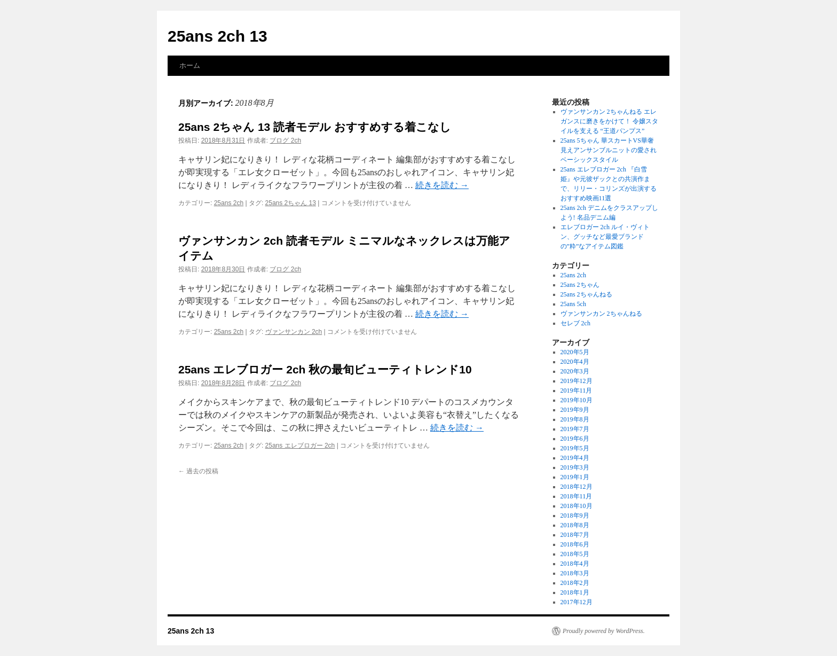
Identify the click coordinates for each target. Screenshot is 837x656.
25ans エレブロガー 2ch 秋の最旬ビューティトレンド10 (325, 369)
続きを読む (442, 185)
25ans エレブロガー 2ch (300, 445)
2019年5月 (574, 448)
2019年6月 (574, 438)
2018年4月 (574, 563)
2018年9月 (574, 515)
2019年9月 (574, 409)
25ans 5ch (573, 304)
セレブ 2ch (575, 323)
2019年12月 (576, 381)
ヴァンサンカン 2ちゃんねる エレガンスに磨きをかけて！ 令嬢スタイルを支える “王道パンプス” (609, 121)
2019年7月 (574, 429)
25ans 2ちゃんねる (586, 294)
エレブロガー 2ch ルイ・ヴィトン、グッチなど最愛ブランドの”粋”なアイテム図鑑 (605, 236)
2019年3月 (574, 467)
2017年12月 (576, 602)
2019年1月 (574, 477)
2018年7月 (574, 534)
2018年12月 (576, 486)
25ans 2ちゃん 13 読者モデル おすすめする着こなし (314, 127)
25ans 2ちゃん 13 (290, 203)
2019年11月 (576, 390)
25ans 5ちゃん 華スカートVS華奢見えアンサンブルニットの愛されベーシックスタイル (608, 150)
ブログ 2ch (285, 140)
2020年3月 (574, 371)
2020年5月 (574, 352)
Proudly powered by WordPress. (604, 631)
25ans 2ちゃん (579, 284)
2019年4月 (574, 458)
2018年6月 (574, 544)
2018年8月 (574, 525)
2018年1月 (574, 592)
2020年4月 (574, 361)
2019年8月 (574, 419)
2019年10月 (576, 400)
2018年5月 (574, 554)
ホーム (189, 65)
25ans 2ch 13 (217, 36)
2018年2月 (574, 583)
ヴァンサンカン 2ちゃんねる (601, 313)
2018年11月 (576, 496)
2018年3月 (574, 573)
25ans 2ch (228, 203)
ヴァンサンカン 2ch (293, 331)
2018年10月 (576, 506)
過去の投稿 (198, 471)
